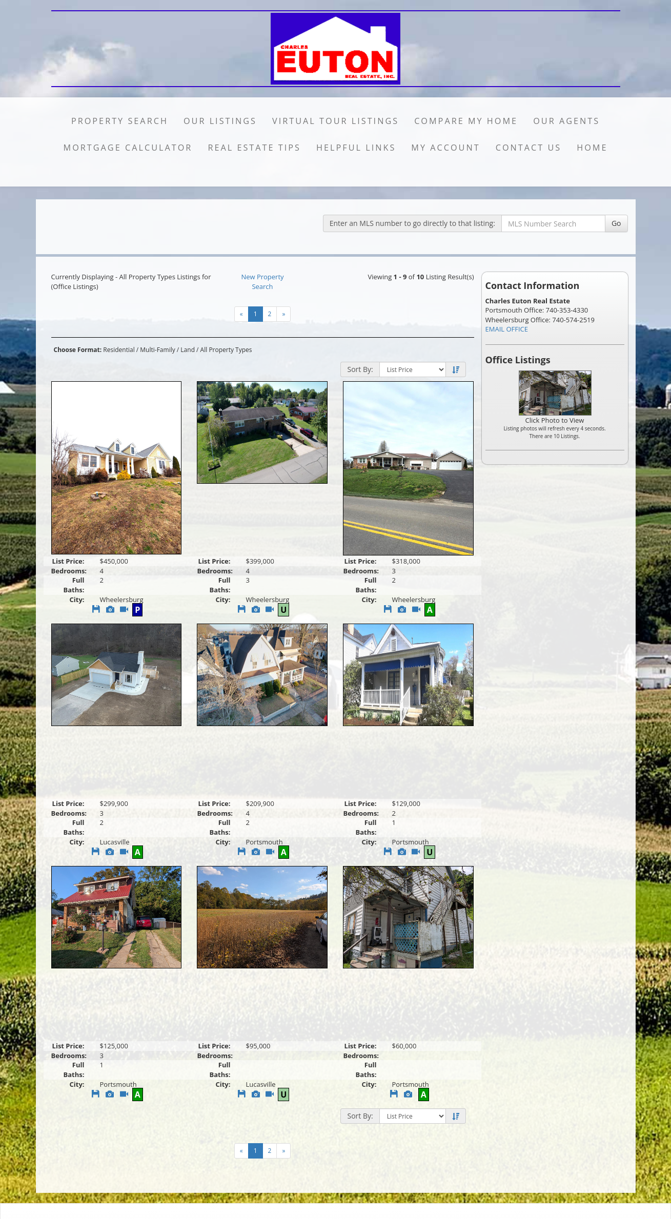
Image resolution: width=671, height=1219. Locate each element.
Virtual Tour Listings (335, 121)
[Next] (283, 314)
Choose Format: (78, 349)
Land (187, 349)
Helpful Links (356, 147)
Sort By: (360, 369)
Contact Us (529, 147)
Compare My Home (466, 121)
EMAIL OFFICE (506, 329)
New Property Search (262, 281)
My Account (445, 147)
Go (616, 223)
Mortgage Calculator (128, 147)
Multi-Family (157, 349)
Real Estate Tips (254, 147)
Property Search (119, 121)
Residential (118, 349)
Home (592, 147)
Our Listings (220, 121)
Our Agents (566, 121)
